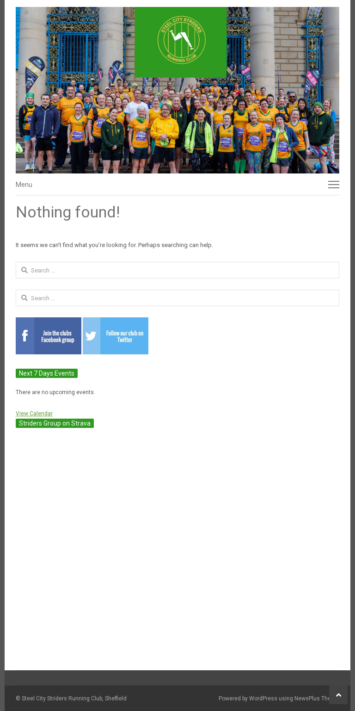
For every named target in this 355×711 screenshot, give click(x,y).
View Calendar (34, 413)
